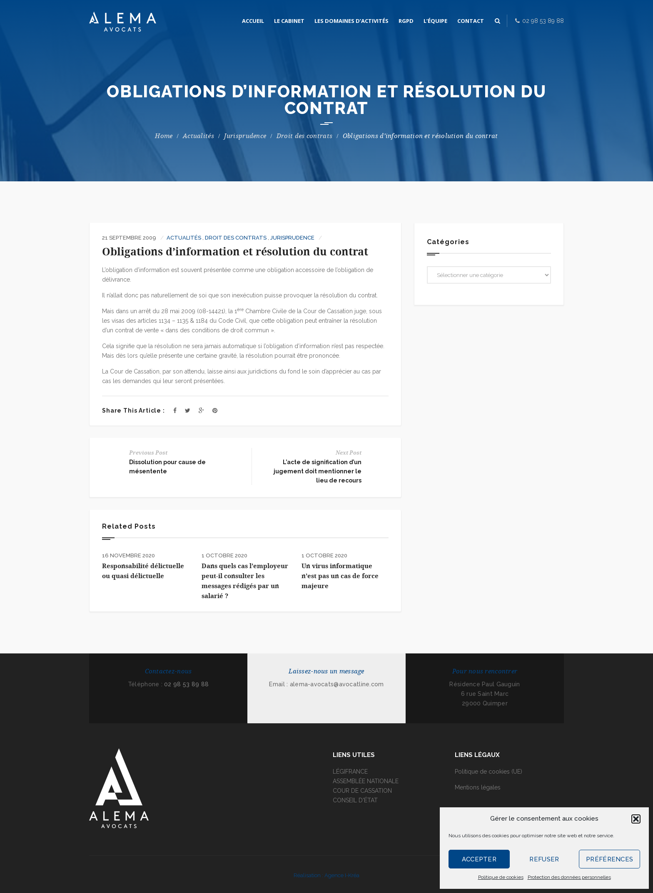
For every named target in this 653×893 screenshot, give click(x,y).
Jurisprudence (245, 136)
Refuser (544, 859)
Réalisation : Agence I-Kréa (326, 875)
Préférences (609, 859)
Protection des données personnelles (569, 877)
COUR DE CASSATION (362, 790)
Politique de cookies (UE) (488, 771)
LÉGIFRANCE (350, 771)
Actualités (198, 136)
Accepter (479, 859)
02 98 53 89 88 (186, 684)
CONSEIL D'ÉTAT (355, 800)
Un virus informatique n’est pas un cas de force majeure (340, 576)
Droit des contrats (304, 136)
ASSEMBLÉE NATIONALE (366, 781)
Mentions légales (478, 787)
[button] (636, 819)
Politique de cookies (500, 877)
